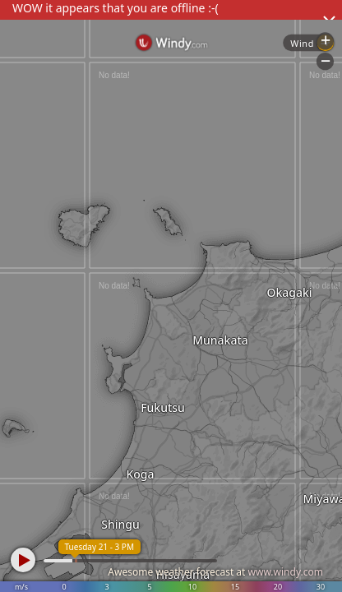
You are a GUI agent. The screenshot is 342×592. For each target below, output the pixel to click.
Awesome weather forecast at (215, 572)
